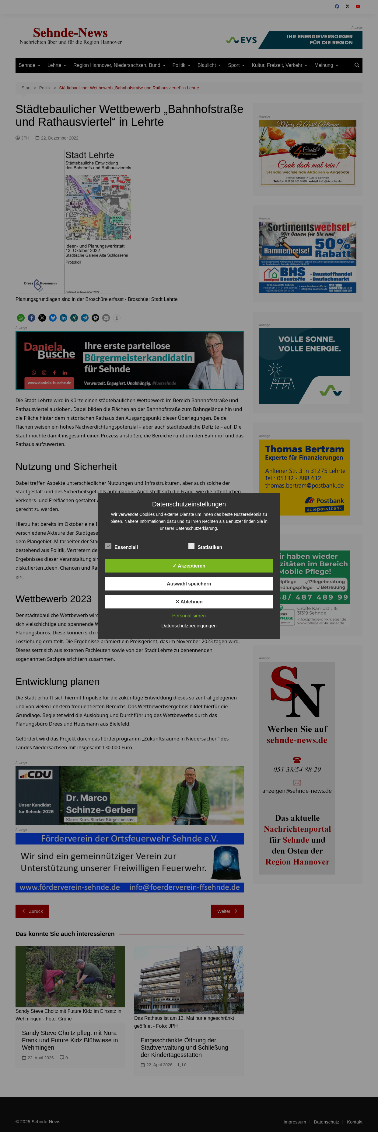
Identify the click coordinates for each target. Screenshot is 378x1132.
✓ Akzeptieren (189, 565)
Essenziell (121, 546)
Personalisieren (189, 615)
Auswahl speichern (189, 583)
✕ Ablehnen (189, 601)
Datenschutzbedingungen (188, 625)
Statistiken (205, 546)
